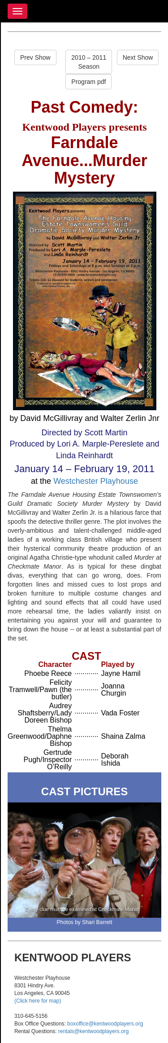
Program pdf (88, 81)
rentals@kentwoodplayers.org (93, 1031)
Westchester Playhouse (95, 481)
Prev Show (35, 57)
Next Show (138, 57)
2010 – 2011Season (88, 62)
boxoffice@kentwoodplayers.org (105, 1024)
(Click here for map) (37, 1001)
